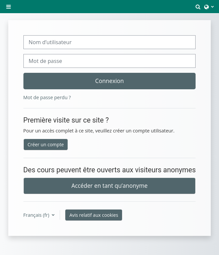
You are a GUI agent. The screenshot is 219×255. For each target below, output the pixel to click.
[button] (198, 6)
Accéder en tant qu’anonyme (110, 185)
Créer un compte (46, 144)
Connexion (109, 81)
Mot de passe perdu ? (47, 97)
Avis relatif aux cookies (93, 215)
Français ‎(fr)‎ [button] (36, 215)
